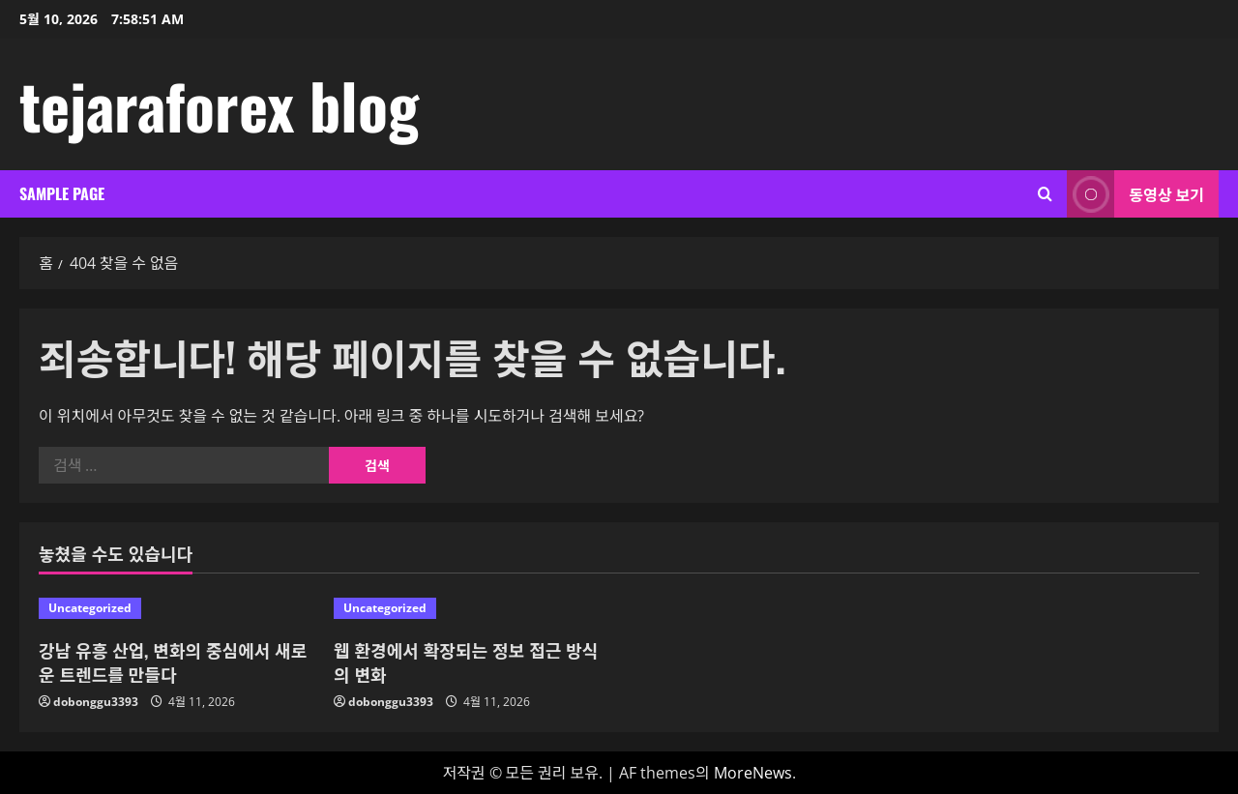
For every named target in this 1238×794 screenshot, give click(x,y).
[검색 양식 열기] (1045, 194)
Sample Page (61, 193)
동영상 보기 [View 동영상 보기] (1135, 194)
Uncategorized (90, 608)
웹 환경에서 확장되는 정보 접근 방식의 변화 (466, 662)
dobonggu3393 (95, 701)
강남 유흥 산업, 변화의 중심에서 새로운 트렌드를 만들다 (173, 662)
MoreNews (753, 772)
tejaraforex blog (219, 104)
